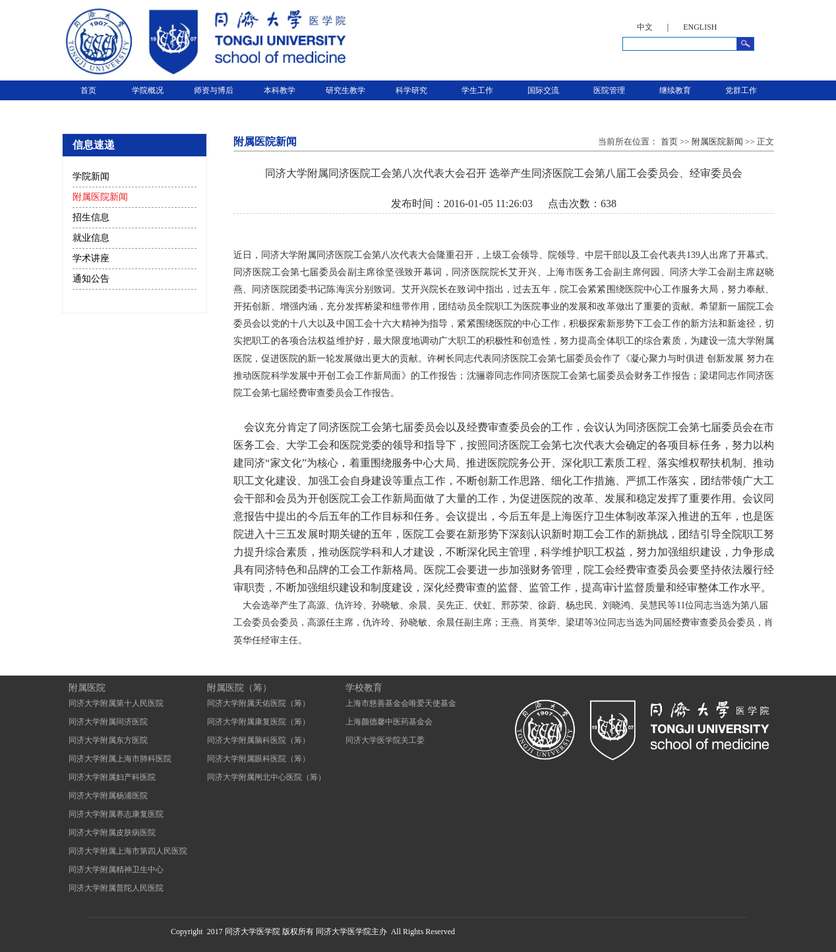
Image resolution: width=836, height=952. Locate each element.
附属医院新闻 (100, 197)
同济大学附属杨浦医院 (108, 795)
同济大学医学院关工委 (385, 740)
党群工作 (741, 90)
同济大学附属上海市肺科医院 (120, 758)
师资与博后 (213, 90)
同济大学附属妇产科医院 (112, 777)
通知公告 (91, 279)
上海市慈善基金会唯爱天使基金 (400, 703)
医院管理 (609, 90)
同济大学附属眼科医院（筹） (258, 758)
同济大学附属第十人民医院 (116, 703)
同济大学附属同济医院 (108, 721)
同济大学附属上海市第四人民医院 (128, 851)
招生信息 (91, 217)
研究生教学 (345, 90)
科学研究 (411, 90)
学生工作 (477, 90)
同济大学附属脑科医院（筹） (258, 740)
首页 (88, 90)
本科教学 (279, 90)
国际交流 (543, 90)
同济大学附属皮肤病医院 (112, 832)
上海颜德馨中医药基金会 (389, 721)
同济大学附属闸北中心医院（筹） (266, 777)
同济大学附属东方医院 (108, 740)
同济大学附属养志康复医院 (116, 814)
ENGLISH (700, 27)
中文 (645, 27)
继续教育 (675, 90)
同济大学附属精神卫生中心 (116, 869)
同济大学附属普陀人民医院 (116, 888)
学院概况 (148, 90)
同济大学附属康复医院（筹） (258, 721)
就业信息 (91, 238)
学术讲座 (91, 258)
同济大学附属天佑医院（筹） (258, 703)
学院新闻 (91, 176)
